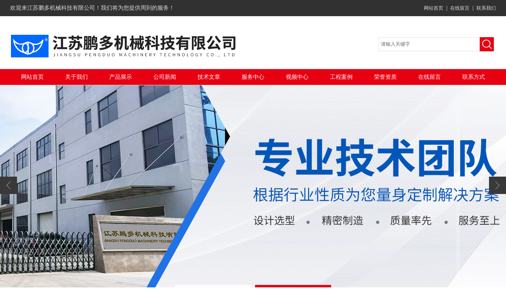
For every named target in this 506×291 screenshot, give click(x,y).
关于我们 (76, 77)
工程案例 (341, 77)
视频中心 (297, 77)
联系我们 (486, 8)
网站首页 (433, 8)
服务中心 (253, 77)
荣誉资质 (385, 77)
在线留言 (460, 8)
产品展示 (120, 77)
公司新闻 (164, 77)
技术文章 (209, 77)
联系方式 (473, 77)
